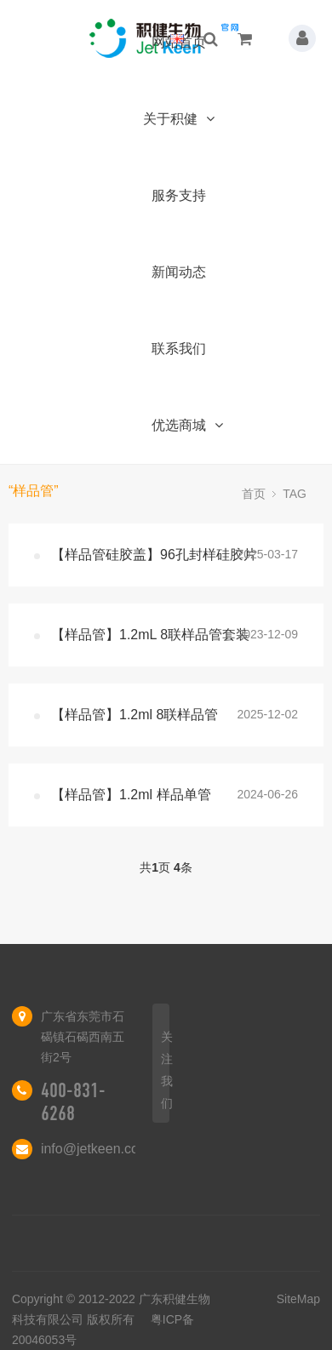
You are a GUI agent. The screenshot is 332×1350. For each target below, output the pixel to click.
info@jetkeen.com (95, 1148)
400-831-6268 (73, 1101)
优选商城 (187, 425)
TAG (294, 494)
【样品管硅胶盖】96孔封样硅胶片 (154, 554)
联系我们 (179, 348)
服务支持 (179, 195)
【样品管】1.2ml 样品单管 (131, 794)
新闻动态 (179, 272)
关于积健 (178, 119)
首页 (254, 494)
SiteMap (298, 1299)
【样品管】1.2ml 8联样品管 (134, 714)
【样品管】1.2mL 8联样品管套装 (150, 634)
